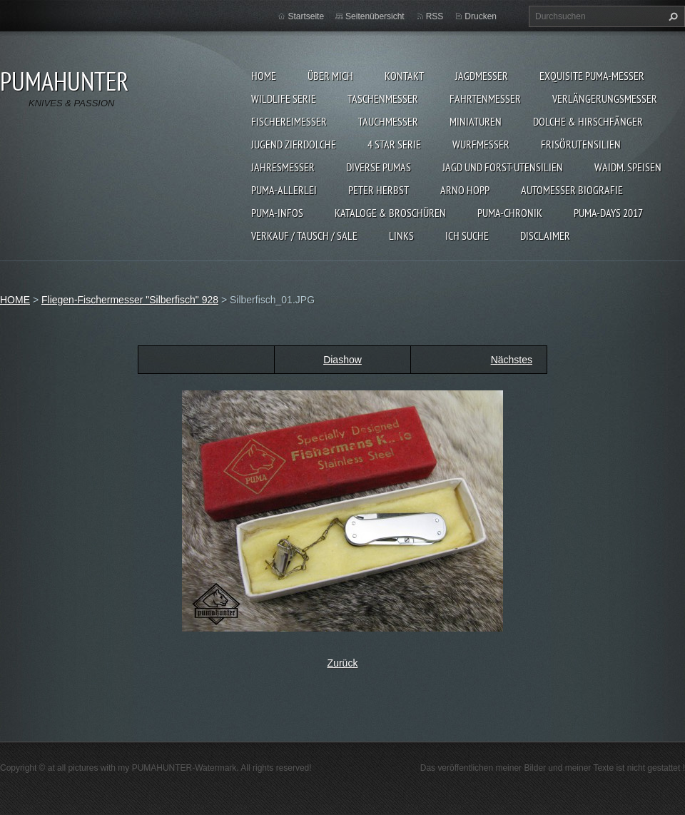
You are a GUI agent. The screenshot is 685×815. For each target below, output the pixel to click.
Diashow (342, 359)
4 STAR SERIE (394, 144)
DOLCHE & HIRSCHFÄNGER (588, 121)
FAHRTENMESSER (485, 98)
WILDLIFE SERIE (283, 98)
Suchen (671, 16)
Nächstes (511, 359)
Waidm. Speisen (627, 167)
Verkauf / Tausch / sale (304, 235)
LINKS (401, 235)
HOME (263, 76)
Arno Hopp (464, 190)
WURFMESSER (480, 144)
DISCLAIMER (545, 235)
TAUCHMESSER (388, 121)
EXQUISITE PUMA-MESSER (591, 76)
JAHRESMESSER (283, 167)
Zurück (343, 663)
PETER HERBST (378, 190)
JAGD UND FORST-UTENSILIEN (502, 167)
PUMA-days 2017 (608, 213)
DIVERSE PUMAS (378, 167)
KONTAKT (404, 76)
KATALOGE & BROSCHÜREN (390, 213)
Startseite (306, 16)
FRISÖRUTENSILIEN (581, 144)
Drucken (481, 16)
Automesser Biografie (572, 190)
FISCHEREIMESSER (289, 121)
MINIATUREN (476, 121)
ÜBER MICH (330, 76)
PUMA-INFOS (277, 213)
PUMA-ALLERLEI (284, 190)
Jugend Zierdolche (293, 144)
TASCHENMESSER (382, 98)
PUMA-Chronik (509, 213)
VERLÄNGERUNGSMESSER (604, 98)
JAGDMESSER (481, 76)
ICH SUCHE (467, 235)
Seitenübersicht (375, 16)
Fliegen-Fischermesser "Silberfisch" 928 (129, 299)
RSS (435, 16)
